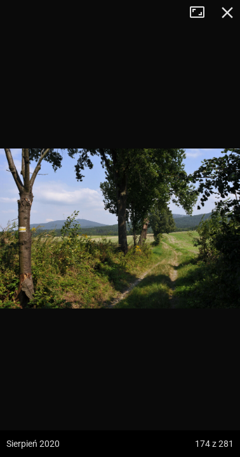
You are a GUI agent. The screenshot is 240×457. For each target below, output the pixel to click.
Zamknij (227, 12)
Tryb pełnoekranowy (202, 12)
